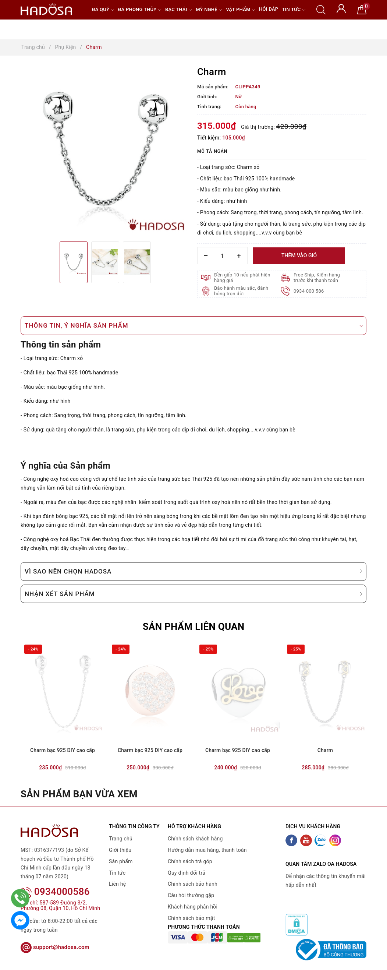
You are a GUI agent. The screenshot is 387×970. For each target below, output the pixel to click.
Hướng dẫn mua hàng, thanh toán (207, 850)
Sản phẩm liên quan (194, 626)
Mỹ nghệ (209, 9)
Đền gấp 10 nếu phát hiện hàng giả (242, 277)
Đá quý (103, 9)
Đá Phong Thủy (139, 9)
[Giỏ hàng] (361, 9)
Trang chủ (120, 839)
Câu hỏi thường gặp (191, 895)
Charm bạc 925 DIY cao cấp (62, 750)
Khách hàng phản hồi (192, 907)
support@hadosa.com (55, 937)
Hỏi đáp (268, 9)
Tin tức (294, 9)
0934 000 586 (309, 291)
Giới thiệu (120, 850)
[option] (105, 151)
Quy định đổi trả (186, 873)
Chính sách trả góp (190, 861)
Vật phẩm (240, 9)
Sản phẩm (121, 861)
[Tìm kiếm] (321, 9)
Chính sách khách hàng (195, 839)
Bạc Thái (178, 9)
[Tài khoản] (341, 8)
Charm (325, 750)
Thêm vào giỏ (299, 255)
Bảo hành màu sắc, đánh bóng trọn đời (241, 290)
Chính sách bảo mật (191, 918)
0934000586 (55, 882)
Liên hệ (117, 884)
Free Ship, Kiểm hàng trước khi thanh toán (317, 277)
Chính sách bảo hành (192, 884)
